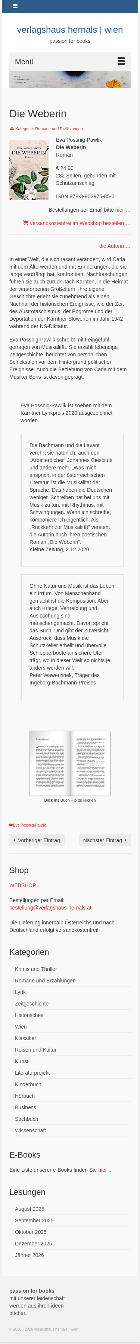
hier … (123, 210)
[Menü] (70, 61)
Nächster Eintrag (102, 840)
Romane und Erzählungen (59, 128)
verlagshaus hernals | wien (70, 30)
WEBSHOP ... (25, 885)
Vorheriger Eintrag (39, 840)
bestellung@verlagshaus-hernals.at (50, 908)
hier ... (105, 1170)
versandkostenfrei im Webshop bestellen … (80, 223)
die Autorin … (115, 246)
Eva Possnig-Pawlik (29, 825)
